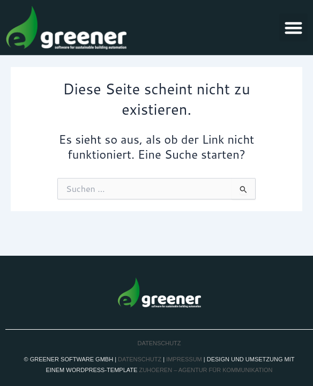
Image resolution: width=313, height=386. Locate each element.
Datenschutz (159, 343)
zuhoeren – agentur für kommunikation (205, 370)
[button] (293, 27)
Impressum (184, 359)
